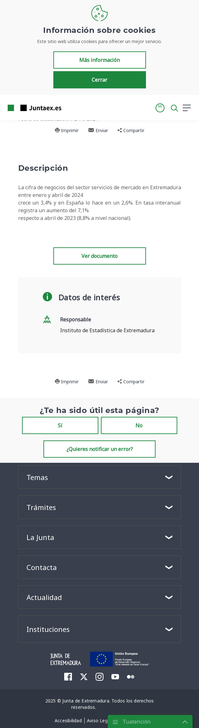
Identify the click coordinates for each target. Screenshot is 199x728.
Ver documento (99, 255)
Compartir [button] (131, 130)
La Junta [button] (40, 537)
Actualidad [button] (44, 597)
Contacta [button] (42, 567)
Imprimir (67, 130)
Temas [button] (37, 477)
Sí (60, 425)
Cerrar (99, 79)
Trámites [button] (41, 507)
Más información (99, 60)
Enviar (98, 130)
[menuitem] (68, 677)
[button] (160, 108)
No (138, 425)
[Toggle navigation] (70, 107)
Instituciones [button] (48, 629)
